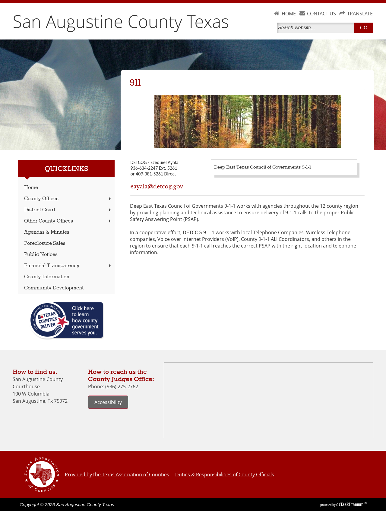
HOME (289, 13)
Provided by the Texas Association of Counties (117, 474)
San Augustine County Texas (121, 21)
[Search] (316, 28)
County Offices (68, 199)
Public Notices (41, 254)
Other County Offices (68, 221)
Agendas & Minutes (46, 232)
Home (31, 188)
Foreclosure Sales (44, 243)
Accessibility (108, 402)
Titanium (350, 504)
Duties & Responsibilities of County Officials (224, 474)
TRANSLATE (360, 13)
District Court (68, 210)
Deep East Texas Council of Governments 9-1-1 (262, 167)
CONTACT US (321, 13)
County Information (46, 277)
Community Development (54, 288)
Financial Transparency (68, 266)
